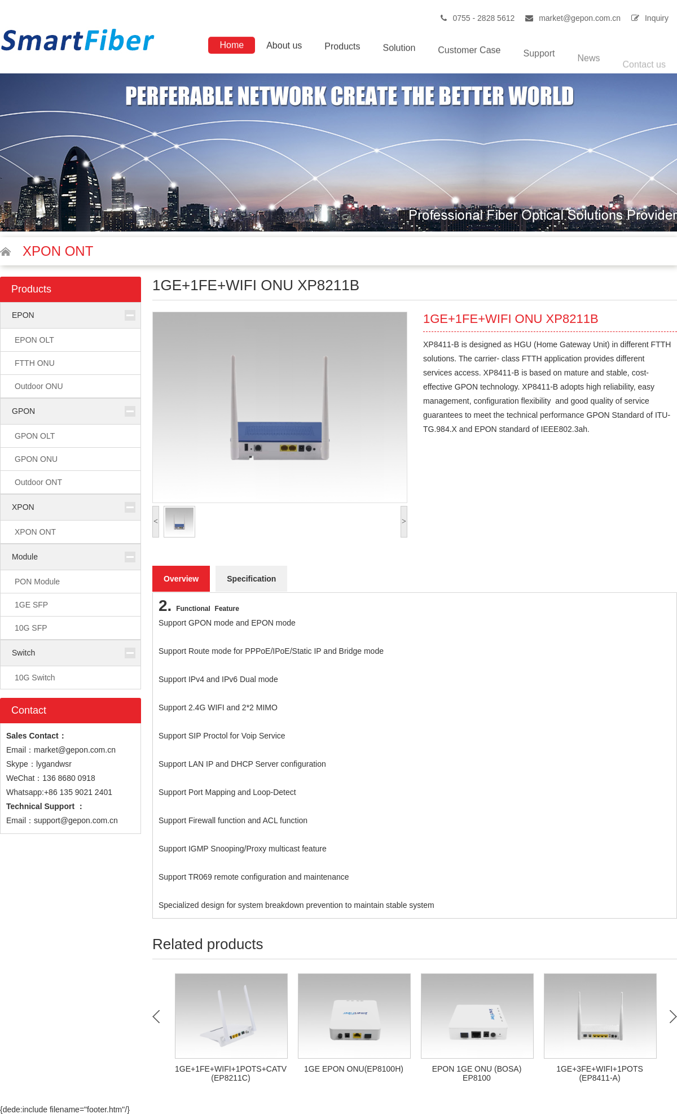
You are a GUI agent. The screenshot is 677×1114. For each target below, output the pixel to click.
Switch (23, 652)
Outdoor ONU (39, 386)
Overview (181, 578)
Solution (399, 51)
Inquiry (657, 18)
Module (25, 556)
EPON (23, 315)
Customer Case (469, 55)
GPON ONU (36, 459)
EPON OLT (34, 339)
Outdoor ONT (38, 482)
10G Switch (35, 677)
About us (284, 47)
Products (342, 49)
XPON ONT (35, 531)
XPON (23, 507)
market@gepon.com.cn (580, 18)
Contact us (644, 73)
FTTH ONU (35, 363)
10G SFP (31, 627)
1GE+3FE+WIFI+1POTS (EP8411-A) (599, 1073)
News (589, 68)
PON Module (37, 581)
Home (231, 46)
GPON (23, 411)
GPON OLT (35, 435)
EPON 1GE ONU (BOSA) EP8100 (477, 1073)
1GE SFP (31, 604)
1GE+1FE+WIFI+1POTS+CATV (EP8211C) (231, 1073)
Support (539, 61)
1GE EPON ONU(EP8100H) (353, 1068)
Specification (251, 578)
